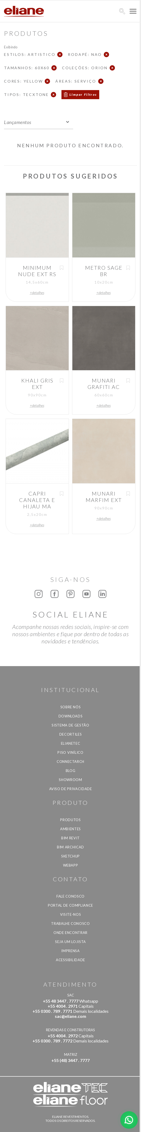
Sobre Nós (70, 707)
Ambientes (70, 829)
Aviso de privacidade (70, 789)
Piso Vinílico (70, 752)
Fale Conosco (70, 896)
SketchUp (70, 856)
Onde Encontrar (70, 932)
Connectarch (70, 761)
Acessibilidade (70, 960)
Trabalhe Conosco (70, 923)
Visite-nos (70, 914)
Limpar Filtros (83, 94)
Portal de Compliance (70, 905)
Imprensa (70, 951)
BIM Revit (70, 838)
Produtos (70, 820)
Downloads (71, 716)
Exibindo (11, 47)
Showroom (70, 780)
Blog (71, 770)
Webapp (70, 865)
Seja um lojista (70, 942)
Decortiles (70, 734)
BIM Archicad (70, 847)
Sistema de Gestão (70, 725)
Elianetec (70, 743)
